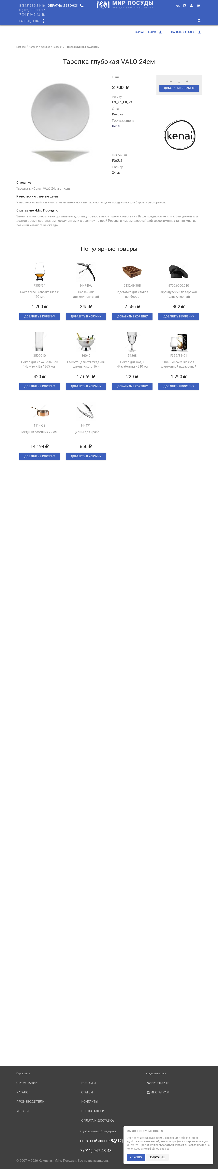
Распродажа (29, 21)
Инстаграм (157, 1092)
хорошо (136, 1157)
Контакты (89, 1101)
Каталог (51, 21)
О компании (91, 21)
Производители (118, 21)
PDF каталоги (92, 1111)
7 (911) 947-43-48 (32, 15)
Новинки (69, 21)
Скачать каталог (185, 32)
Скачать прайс (148, 32)
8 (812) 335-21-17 (32, 10)
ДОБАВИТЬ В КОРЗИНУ (179, 88)
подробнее (157, 1157)
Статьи (87, 1092)
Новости (159, 21)
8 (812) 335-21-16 (32, 5)
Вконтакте (157, 1083)
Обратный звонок (65, 5)
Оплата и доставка (97, 1120)
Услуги (142, 21)
